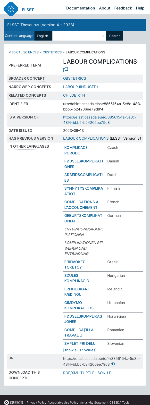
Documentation (80, 8)
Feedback (123, 8)
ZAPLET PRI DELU (80, 343)
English (42, 36)
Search (114, 36)
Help (140, 8)
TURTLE (87, 373)
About (104, 8)
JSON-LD (104, 373)
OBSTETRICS (52, 52)
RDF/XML (71, 373)
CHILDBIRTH (74, 95)
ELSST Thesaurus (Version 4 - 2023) (40, 24)
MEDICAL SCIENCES (23, 52)
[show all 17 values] (80, 350)
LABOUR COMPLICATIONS (86, 138)
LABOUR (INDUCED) (80, 86)
